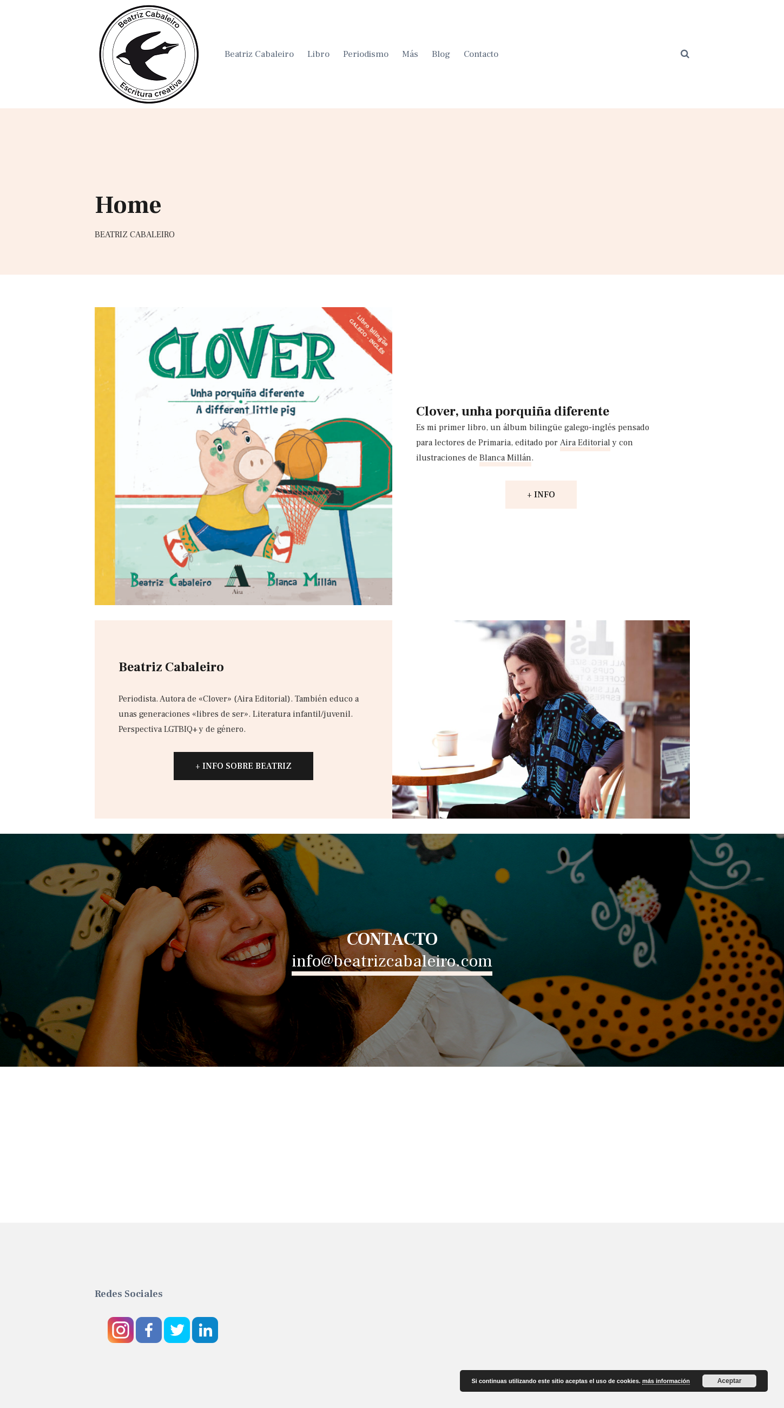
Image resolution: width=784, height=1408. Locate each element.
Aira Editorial (585, 442)
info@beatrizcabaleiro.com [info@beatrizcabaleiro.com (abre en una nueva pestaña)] (392, 961)
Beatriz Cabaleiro (259, 54)
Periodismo (365, 54)
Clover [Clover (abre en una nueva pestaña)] (215, 698)
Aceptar (729, 1381)
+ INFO (541, 494)
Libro (318, 54)
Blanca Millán (505, 457)
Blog (441, 54)
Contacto (481, 54)
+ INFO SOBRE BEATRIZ (243, 766)
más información (666, 1381)
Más (410, 54)
